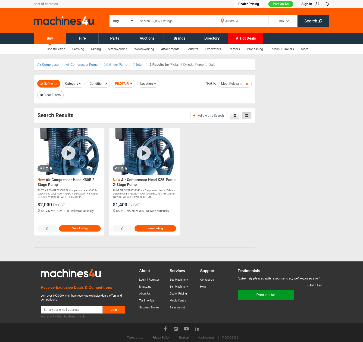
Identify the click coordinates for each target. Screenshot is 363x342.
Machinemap (206, 337)
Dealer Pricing (178, 293)
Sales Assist (177, 307)
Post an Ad (281, 4)
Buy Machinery (179, 279)
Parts (114, 38)
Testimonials (146, 300)
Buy (50, 38)
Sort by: (211, 83)
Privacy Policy (160, 337)
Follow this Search (208, 115)
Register (154, 279)
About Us (144, 293)
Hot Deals (245, 38)
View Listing (80, 228)
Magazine (145, 286)
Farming (78, 49)
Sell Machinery (179, 286)
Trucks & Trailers (282, 49)
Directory (212, 38)
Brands (179, 38)
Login (142, 279)
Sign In (306, 4)
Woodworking (144, 49)
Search (313, 21)
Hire (82, 38)
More (304, 49)
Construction (56, 49)
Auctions (147, 38)
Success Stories (149, 307)
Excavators (213, 49)
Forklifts (192, 49)
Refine (48, 83)
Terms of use (135, 337)
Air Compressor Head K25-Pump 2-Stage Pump (144, 182)
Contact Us (207, 279)
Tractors (234, 49)
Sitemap (183, 337)
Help (203, 286)
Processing (255, 49)
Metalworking (118, 49)
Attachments (170, 49)
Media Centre (178, 300)
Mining (96, 49)
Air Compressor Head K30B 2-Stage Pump (67, 182)
